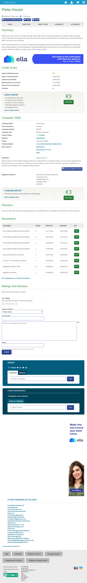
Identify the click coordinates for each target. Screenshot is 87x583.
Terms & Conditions (38, 560)
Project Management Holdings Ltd (18, 531)
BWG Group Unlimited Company (18, 538)
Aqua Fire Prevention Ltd (15, 527)
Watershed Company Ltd (16, 534)
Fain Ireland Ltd (12, 507)
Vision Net (24, 568)
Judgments (59, 24)
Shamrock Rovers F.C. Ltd (16, 525)
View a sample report (11, 110)
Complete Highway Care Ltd (17, 519)
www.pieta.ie (40, 138)
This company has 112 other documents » (16, 278)
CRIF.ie (23, 575)
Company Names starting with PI (11, 546)
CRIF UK (23, 578)
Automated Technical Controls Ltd (19, 521)
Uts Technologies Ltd (14, 536)
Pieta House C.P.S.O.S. (43, 150)
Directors (26, 24)
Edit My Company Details (13, 19)
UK (20, 368)
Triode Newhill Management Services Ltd (21, 540)
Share (37, 19)
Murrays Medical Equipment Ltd (18, 542)
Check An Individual (16, 401)
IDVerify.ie (24, 572)
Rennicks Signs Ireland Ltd (16, 517)
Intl (26, 368)
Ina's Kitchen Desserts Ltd (16, 505)
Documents (75, 24)
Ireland (13, 368)
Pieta (38, 153)
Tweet (28, 19)
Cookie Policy (53, 554)
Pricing (17, 554)
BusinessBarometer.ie (28, 570)
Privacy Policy (34, 554)
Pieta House (40, 147)
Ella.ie (23, 580)
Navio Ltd (11, 513)
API (22, 573)
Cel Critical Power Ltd (14, 509)
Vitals (10, 24)
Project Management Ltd (15, 515)
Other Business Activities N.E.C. (51, 144)
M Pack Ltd (11, 529)
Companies (13, 373)
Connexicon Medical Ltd (15, 533)
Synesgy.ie (24, 577)
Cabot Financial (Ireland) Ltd (17, 511)
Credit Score (43, 24)
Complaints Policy (13, 560)
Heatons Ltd (11, 523)
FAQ (6, 554)
